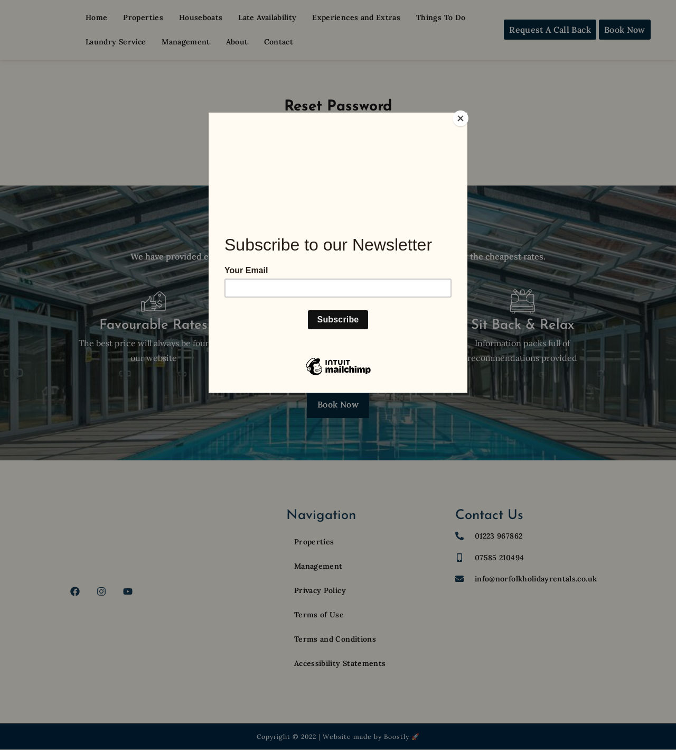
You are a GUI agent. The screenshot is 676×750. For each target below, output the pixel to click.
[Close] (465, 115)
